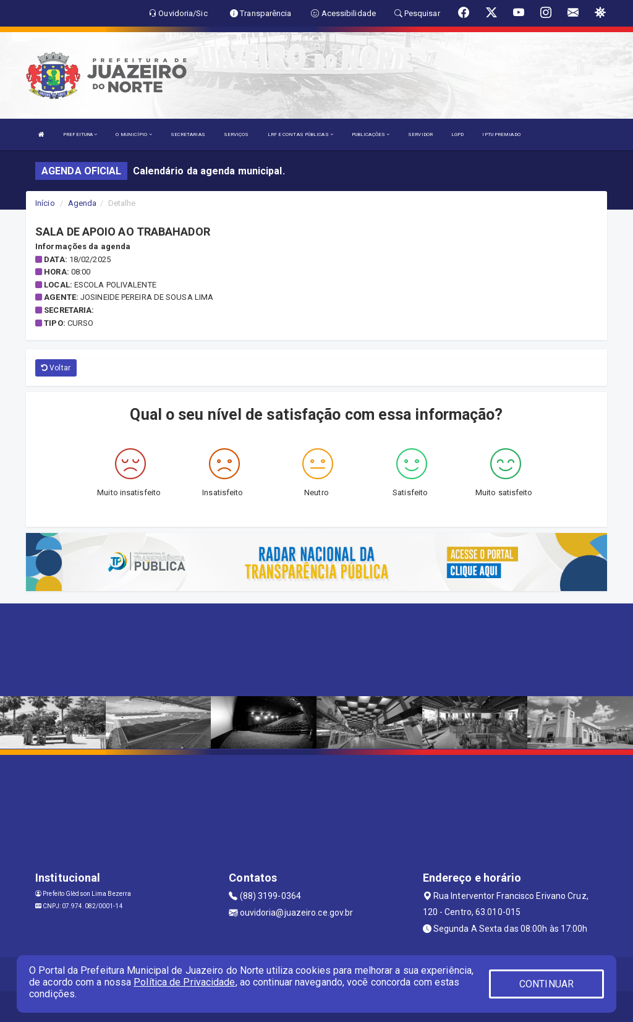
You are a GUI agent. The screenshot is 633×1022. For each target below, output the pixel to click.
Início (45, 203)
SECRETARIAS (188, 134)
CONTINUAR (546, 984)
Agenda (82, 203)
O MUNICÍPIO (133, 134)
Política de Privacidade (184, 982)
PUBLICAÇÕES (370, 134)
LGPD (457, 134)
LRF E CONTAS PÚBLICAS (300, 134)
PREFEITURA (80, 134)
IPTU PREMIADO (501, 134)
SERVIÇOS (236, 134)
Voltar (55, 368)
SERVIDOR (420, 134)
